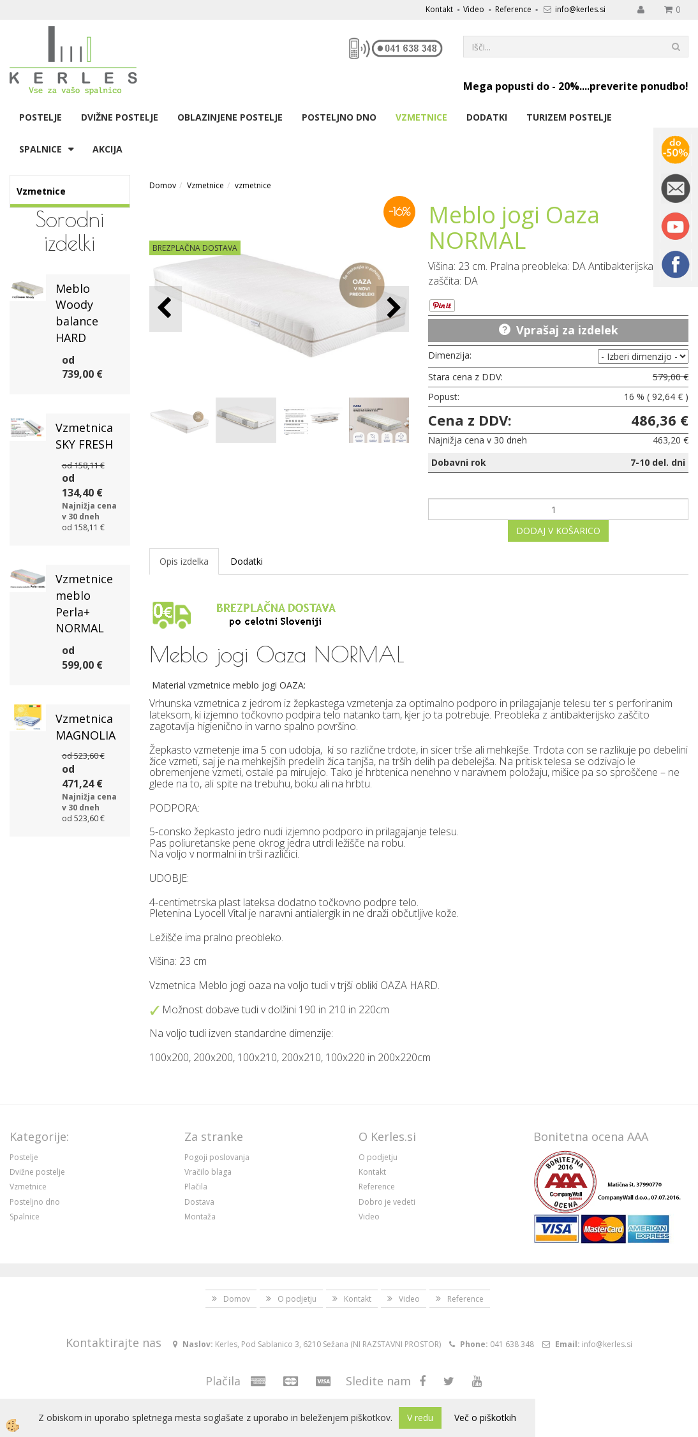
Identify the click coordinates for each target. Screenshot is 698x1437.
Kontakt (439, 9)
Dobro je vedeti (387, 1201)
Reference (513, 9)
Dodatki (486, 117)
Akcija (108, 149)
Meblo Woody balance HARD (77, 313)
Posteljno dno (339, 117)
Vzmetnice (421, 117)
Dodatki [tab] (246, 561)
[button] (392, 308)
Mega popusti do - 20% (521, 86)
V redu (420, 1417)
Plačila (195, 1186)
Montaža (200, 1216)
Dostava (199, 1201)
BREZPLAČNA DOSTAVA (194, 247)
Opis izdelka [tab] (184, 561)
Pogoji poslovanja (216, 1157)
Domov (162, 185)
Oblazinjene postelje (230, 117)
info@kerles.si (580, 9)
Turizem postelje (569, 117)
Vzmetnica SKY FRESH (84, 436)
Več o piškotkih (485, 1417)
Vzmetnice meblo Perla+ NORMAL (84, 603)
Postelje (40, 117)
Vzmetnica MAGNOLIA (85, 727)
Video (473, 9)
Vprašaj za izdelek (567, 330)
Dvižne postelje (119, 117)
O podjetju (378, 1157)
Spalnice (40, 149)
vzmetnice (253, 185)
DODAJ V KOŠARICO (558, 531)
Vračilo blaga (208, 1171)
